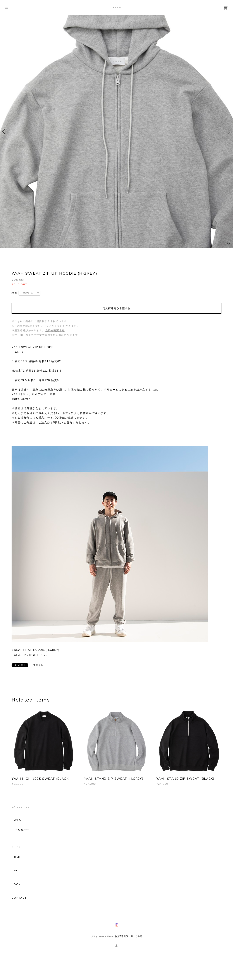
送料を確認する (55, 330)
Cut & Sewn (21, 830)
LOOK (16, 884)
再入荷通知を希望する (116, 308)
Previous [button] (4, 131)
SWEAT (17, 820)
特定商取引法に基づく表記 (128, 936)
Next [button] (228, 131)
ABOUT (17, 870)
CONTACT (19, 897)
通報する (38, 665)
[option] (116, 131)
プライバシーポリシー (102, 936)
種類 (14, 292)
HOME (16, 857)
